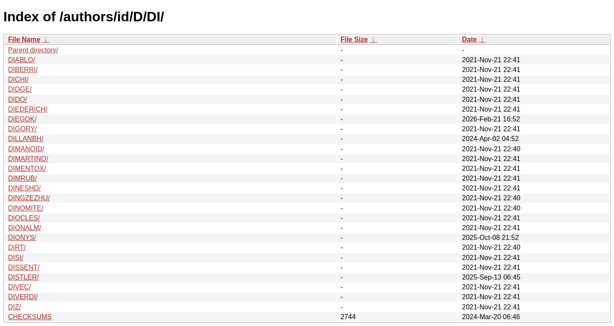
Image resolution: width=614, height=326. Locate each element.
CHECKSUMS (30, 316)
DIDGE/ (20, 89)
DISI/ (15, 257)
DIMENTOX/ (27, 168)
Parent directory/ (33, 50)
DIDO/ (17, 99)
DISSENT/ (24, 267)
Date (469, 39)
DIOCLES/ (24, 218)
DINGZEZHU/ (29, 198)
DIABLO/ (21, 59)
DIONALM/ (24, 227)
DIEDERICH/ (27, 109)
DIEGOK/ (22, 119)
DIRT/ (17, 247)
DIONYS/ (22, 237)
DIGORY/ (22, 129)
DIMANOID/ (26, 149)
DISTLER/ (23, 277)
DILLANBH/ (25, 138)
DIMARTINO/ (28, 158)
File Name (24, 39)
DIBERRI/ (23, 69)
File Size (354, 39)
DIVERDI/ (23, 296)
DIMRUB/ (22, 178)
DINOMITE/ (25, 208)
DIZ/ (14, 307)
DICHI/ (18, 79)
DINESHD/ (24, 188)
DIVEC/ (19, 287)
